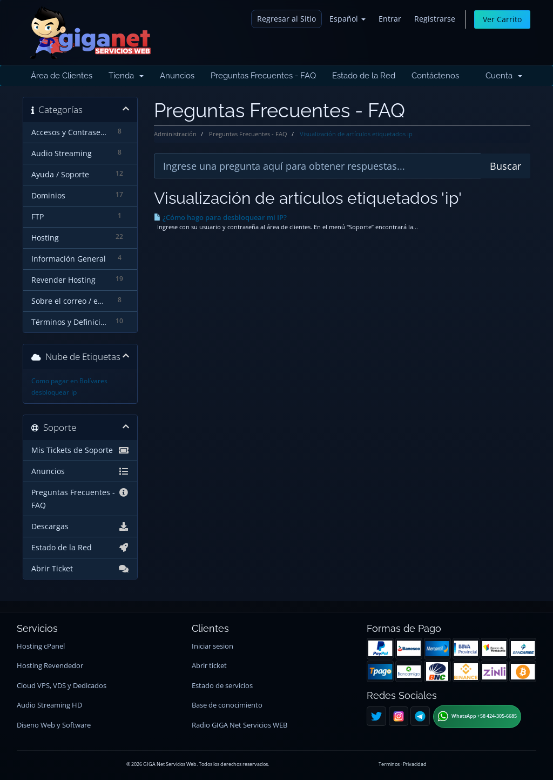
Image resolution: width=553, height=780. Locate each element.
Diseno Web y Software (54, 725)
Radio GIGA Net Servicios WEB (239, 725)
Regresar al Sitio (286, 19)
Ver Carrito (502, 19)
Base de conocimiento (227, 705)
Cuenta (503, 76)
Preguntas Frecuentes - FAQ (263, 76)
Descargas (80, 526)
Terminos (389, 764)
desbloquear (50, 392)
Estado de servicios (222, 685)
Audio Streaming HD (49, 705)
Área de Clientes (61, 76)
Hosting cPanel (41, 646)
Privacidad (415, 764)
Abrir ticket (209, 665)
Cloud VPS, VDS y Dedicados (61, 685)
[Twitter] (376, 716)
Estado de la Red (363, 76)
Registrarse (434, 19)
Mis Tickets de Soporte (80, 450)
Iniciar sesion (212, 646)
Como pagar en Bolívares (69, 380)
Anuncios (177, 76)
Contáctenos (435, 76)
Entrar (390, 19)
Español (347, 19)
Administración (175, 134)
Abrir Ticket (80, 568)
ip (74, 392)
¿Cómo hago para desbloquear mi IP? (220, 217)
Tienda (126, 76)
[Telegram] (420, 716)
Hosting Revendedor (50, 665)
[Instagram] (398, 716)
